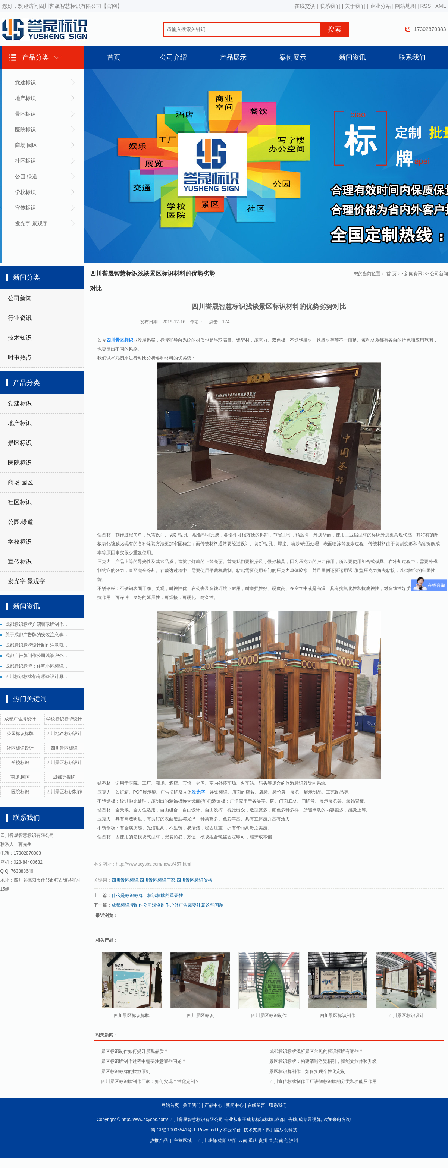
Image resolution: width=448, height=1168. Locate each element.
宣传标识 (25, 208)
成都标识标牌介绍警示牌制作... (36, 624)
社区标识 (25, 161)
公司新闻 (20, 298)
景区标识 (25, 114)
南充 (283, 1140)
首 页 (391, 273)
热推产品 (159, 1140)
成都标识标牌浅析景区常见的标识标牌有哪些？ (316, 1051)
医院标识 (25, 129)
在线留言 (256, 1105)
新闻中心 (235, 1105)
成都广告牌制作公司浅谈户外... (36, 655)
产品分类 (35, 57)
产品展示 (233, 57)
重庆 (252, 1140)
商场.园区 (26, 145)
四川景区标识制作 (64, 791)
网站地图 (405, 6)
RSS (425, 6)
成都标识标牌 (260, 1119)
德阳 (222, 1140)
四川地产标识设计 (64, 733)
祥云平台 (232, 1130)
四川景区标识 (64, 748)
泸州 (293, 1140)
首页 (113, 57)
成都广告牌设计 (20, 719)
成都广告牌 (286, 1119)
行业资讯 (20, 318)
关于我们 (355, 6)
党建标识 (25, 82)
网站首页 (170, 1105)
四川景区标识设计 (64, 762)
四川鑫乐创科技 (281, 1130)
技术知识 (20, 338)
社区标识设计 (20, 748)
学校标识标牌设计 (64, 719)
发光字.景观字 (31, 223)
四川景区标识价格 (194, 880)
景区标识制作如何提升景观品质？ (134, 1051)
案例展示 (292, 57)
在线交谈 (304, 6)
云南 (242, 1140)
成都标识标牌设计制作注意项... (36, 645)
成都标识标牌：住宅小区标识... (36, 666)
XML (440, 6)
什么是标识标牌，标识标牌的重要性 (147, 895)
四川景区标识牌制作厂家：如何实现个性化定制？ (150, 1081)
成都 (212, 1140)
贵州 (263, 1140)
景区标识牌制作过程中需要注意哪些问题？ (143, 1061)
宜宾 (273, 1140)
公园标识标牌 (20, 733)
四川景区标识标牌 (132, 1015)
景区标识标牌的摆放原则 (125, 1071)
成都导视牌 (64, 777)
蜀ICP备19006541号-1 (173, 1130)
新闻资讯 (352, 57)
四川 (201, 1140)
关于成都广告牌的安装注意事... (36, 634)
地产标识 (25, 98)
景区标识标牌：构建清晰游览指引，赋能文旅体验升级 (323, 1061)
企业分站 (380, 6)
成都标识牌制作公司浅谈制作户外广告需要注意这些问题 (167, 905)
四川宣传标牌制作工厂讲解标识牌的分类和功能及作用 (323, 1081)
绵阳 (232, 1140)
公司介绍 (173, 57)
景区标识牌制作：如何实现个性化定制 (307, 1071)
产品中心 (213, 1105)
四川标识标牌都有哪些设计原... (36, 676)
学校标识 (25, 192)
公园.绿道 (26, 176)
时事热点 (20, 357)
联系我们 (330, 6)
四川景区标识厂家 (157, 880)
